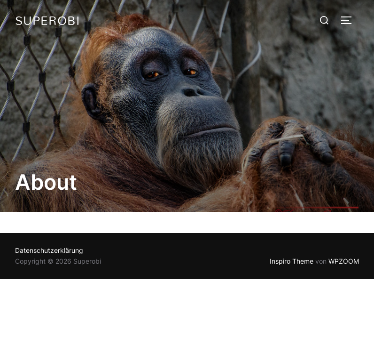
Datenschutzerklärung (49, 250)
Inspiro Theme (291, 261)
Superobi (47, 20)
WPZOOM (343, 261)
